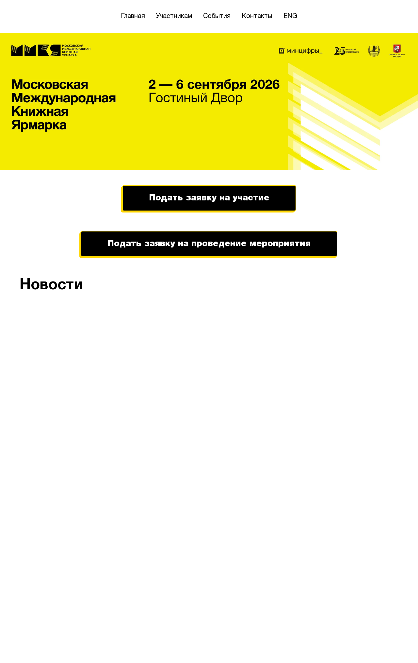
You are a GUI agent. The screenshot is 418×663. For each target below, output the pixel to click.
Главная (133, 16)
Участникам (174, 16)
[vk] (379, 646)
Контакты (257, 16)
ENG (290, 16)
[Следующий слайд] (401, 459)
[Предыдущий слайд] (16, 459)
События (217, 16)
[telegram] (392, 646)
